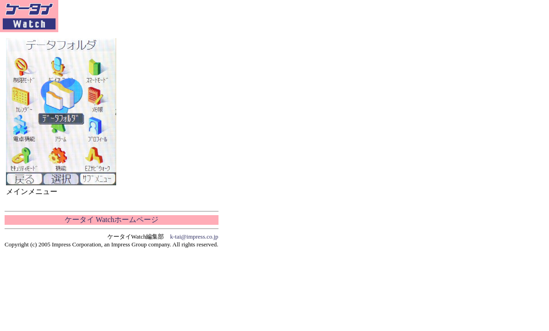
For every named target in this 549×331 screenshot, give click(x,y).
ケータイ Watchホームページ (111, 219)
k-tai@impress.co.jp (194, 236)
